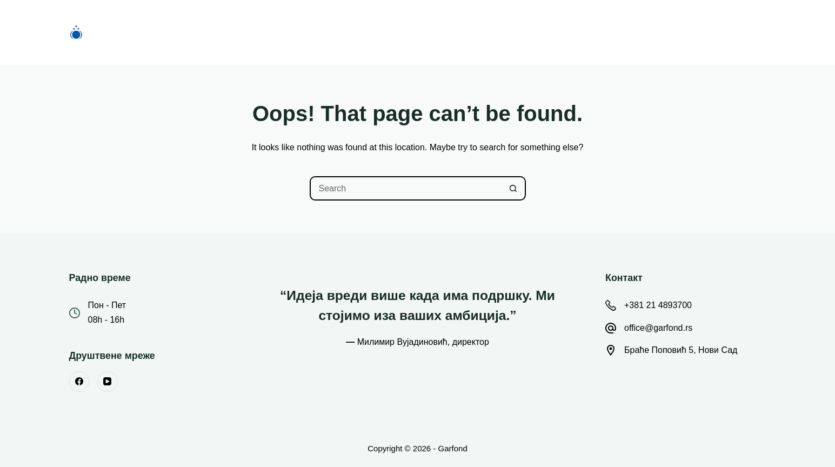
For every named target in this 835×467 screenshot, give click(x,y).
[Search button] (514, 188)
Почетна (260, 32)
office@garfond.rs (658, 327)
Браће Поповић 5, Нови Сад (680, 350)
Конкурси (326, 32)
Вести (450, 32)
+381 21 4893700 (658, 305)
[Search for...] (406, 188)
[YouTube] (107, 381)
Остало (513, 32)
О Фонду (391, 32)
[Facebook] (79, 381)
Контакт (575, 32)
